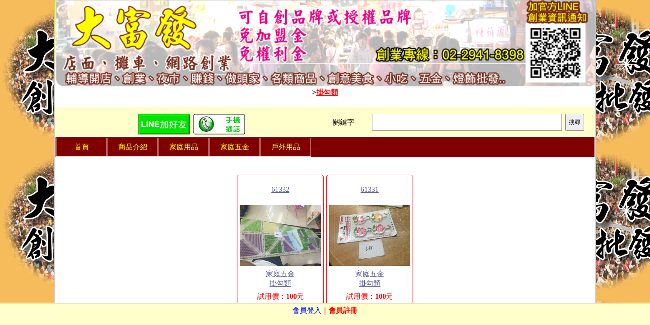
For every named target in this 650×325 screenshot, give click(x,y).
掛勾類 (327, 92)
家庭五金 (280, 274)
